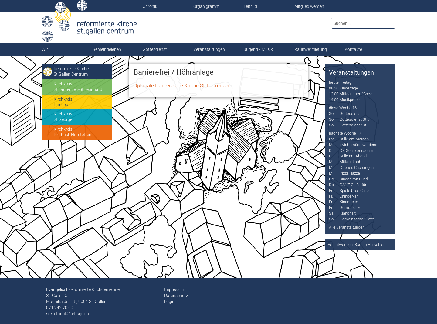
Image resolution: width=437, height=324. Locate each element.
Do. (332, 179)
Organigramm (206, 6)
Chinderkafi (349, 196)
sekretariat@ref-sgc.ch (67, 314)
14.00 (333, 99)
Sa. (331, 213)
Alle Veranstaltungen (346, 227)
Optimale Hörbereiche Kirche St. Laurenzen (182, 85)
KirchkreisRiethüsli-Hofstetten (72, 132)
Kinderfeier (349, 201)
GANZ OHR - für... (354, 184)
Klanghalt (348, 213)
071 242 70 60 (59, 308)
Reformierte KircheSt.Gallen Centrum (71, 71)
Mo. (332, 139)
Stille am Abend (353, 156)
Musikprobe (350, 99)
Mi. (331, 161)
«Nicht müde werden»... (360, 144)
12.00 (333, 93)
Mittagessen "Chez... (357, 93)
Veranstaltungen (351, 72)
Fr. (331, 190)
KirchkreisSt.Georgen (64, 116)
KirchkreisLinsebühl (63, 102)
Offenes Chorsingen (357, 167)
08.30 (333, 88)
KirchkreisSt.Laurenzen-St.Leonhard (78, 86)
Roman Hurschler (369, 244)
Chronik (150, 6)
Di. (331, 150)
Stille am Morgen (354, 139)
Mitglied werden (309, 6)
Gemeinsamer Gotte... (359, 219)
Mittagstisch (350, 161)
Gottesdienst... (352, 113)
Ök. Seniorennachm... (358, 150)
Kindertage (349, 88)
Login (169, 302)
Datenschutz (176, 295)
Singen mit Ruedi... (355, 179)
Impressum (174, 289)
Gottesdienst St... (354, 119)
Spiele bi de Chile (354, 190)
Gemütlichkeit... (353, 207)
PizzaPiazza (350, 173)
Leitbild (250, 6)
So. (331, 113)
